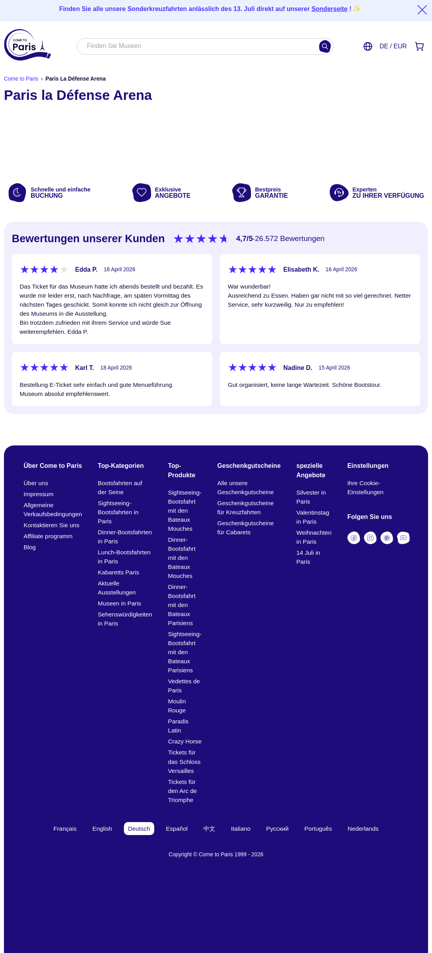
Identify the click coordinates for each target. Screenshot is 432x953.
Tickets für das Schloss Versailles (184, 761)
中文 (209, 828)
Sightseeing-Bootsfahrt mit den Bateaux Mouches (184, 510)
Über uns (36, 483)
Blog (30, 547)
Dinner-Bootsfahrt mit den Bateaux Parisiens (182, 604)
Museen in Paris (119, 603)
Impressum (39, 494)
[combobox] (197, 47)
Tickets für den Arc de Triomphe (182, 790)
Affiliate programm (48, 536)
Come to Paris (21, 79)
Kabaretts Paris (118, 572)
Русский (277, 828)
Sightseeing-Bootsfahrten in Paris (118, 512)
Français (65, 828)
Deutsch (139, 828)
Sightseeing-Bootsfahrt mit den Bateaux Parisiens (184, 652)
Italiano (241, 828)
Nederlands (363, 828)
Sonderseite (330, 9)
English (102, 828)
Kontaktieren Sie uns (51, 525)
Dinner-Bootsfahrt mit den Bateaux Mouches (182, 557)
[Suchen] (325, 46)
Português (318, 828)
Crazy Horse (184, 741)
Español (177, 828)
